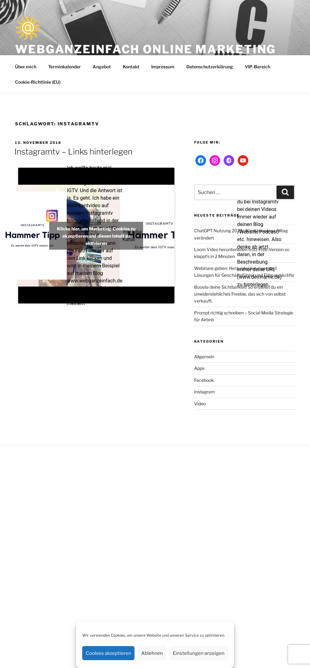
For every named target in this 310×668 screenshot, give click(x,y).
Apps (199, 368)
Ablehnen (152, 653)
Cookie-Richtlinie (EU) (37, 82)
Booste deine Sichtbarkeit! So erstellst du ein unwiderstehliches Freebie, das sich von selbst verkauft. (240, 294)
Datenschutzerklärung (209, 66)
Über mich (25, 66)
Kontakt (131, 66)
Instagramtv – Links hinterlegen (73, 151)
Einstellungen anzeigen (199, 653)
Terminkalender (64, 66)
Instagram (204, 391)
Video (200, 403)
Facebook (204, 380)
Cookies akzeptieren (108, 653)
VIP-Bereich (257, 66)
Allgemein (204, 356)
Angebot (102, 66)
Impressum (162, 66)
